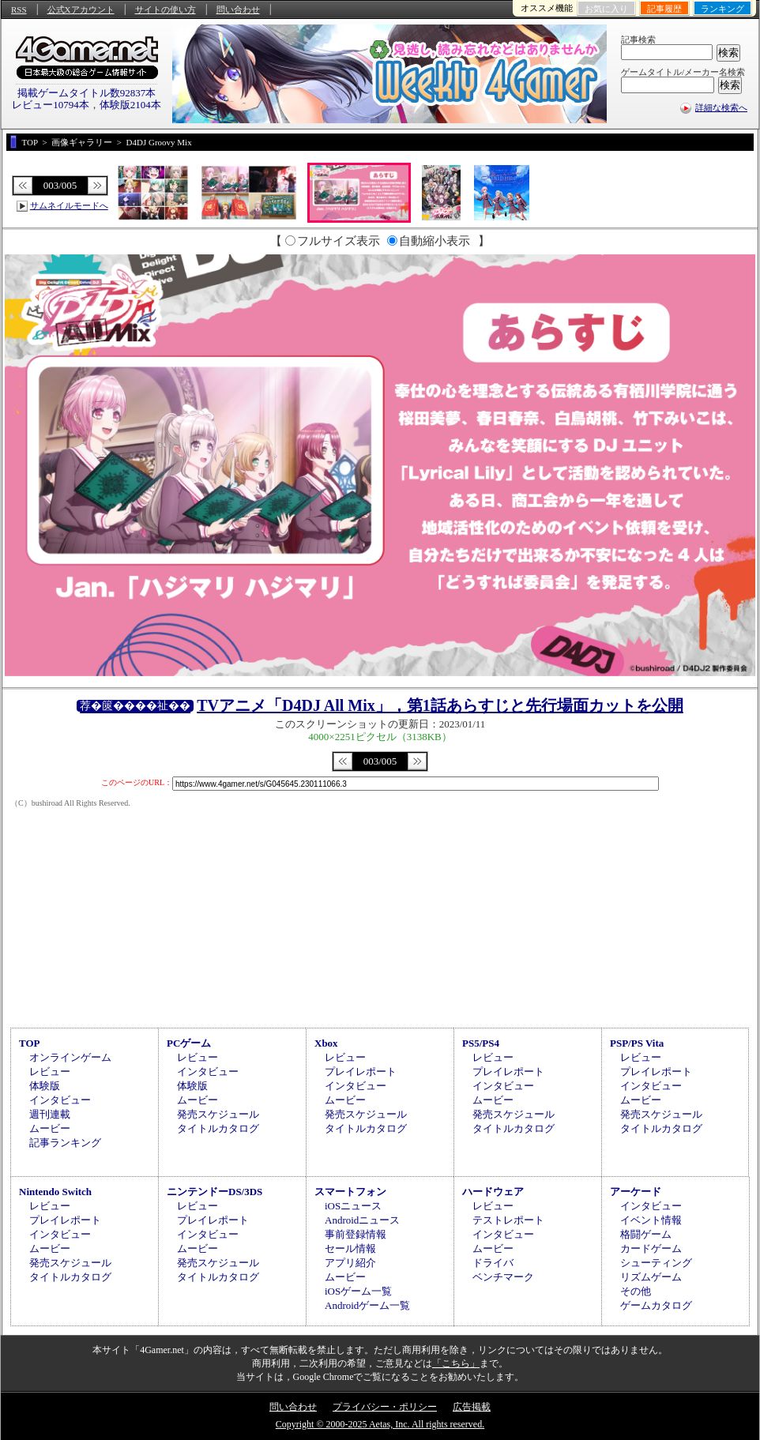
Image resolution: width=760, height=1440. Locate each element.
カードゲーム (651, 1248)
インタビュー (60, 1100)
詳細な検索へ (721, 107)
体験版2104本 (130, 105)
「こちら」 (456, 1363)
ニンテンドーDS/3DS (214, 1191)
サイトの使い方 (165, 9)
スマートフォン (350, 1191)
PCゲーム (189, 1043)
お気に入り (606, 8)
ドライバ (493, 1263)
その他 (635, 1291)
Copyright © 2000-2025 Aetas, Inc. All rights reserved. (380, 1424)
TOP (29, 1043)
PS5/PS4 (480, 1043)
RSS (19, 9)
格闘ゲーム (646, 1234)
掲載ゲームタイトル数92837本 (86, 93)
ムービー (49, 1128)
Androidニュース (362, 1220)
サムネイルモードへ (69, 205)
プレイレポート (361, 1071)
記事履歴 (664, 8)
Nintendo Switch (55, 1191)
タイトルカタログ (218, 1128)
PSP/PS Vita (637, 1043)
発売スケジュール (218, 1114)
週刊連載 (49, 1114)
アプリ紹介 (350, 1263)
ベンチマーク (503, 1277)
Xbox (326, 1043)
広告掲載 (472, 1406)
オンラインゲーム (70, 1057)
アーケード (635, 1191)
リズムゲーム (651, 1277)
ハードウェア (493, 1191)
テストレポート (508, 1220)
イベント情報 (651, 1220)
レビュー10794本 (50, 105)
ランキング (722, 8)
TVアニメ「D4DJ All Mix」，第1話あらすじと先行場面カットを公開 (440, 705)
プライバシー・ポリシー (385, 1406)
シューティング (656, 1263)
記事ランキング (65, 1143)
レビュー (49, 1071)
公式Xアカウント (81, 9)
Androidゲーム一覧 (367, 1305)
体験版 (44, 1086)
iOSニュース (353, 1206)
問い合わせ (238, 9)
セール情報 (350, 1248)
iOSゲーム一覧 (358, 1291)
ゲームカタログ (656, 1305)
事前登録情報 (355, 1234)
